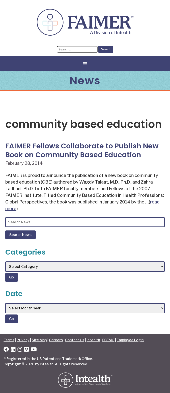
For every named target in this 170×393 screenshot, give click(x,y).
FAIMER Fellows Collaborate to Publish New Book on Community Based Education (81, 150)
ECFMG (108, 340)
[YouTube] (34, 350)
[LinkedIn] (13, 350)
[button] (85, 63)
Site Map (39, 340)
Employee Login (130, 340)
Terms (9, 340)
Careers (56, 340)
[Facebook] (6, 350)
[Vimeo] (26, 350)
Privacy (23, 340)
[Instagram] (19, 350)
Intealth (93, 340)
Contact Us (74, 340)
